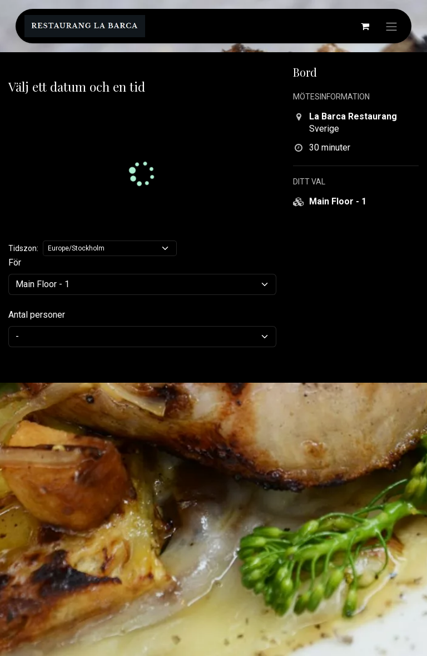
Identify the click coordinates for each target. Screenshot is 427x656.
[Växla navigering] (391, 26)
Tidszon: (23, 248)
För (14, 262)
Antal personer (36, 314)
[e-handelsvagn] (365, 26)
